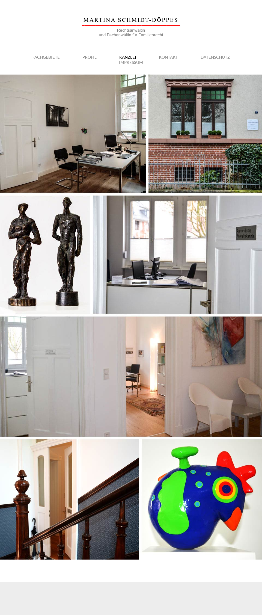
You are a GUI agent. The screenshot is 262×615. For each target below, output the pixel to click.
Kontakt (168, 57)
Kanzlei (127, 57)
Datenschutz (215, 57)
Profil (89, 57)
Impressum (131, 62)
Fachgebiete (46, 57)
